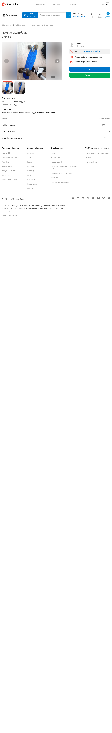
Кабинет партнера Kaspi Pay (61, 182)
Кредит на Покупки (9, 171)
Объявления (9, 15)
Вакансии (89, 158)
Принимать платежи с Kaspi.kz (62, 173)
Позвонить (89, 75)
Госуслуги (31, 179)
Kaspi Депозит (7, 166)
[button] (7, 87)
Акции (29, 175)
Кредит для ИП (7, 175)
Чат (93, 15)
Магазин (30, 153)
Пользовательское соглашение (97, 153)
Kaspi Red (5, 162)
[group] (32, 61)
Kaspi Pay (54, 153)
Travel (29, 157)
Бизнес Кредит (56, 157)
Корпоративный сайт (10, 215)
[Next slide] (57, 61)
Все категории (30, 15)
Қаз (102, 4)
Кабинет (100, 15)
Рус (107, 4)
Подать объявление (108, 15)
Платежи (30, 162)
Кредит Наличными (9, 179)
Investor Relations (91, 162)
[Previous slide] (6, 61)
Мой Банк (31, 166)
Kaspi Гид (30, 188)
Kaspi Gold (6, 153)
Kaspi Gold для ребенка (10, 157)
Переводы (31, 171)
